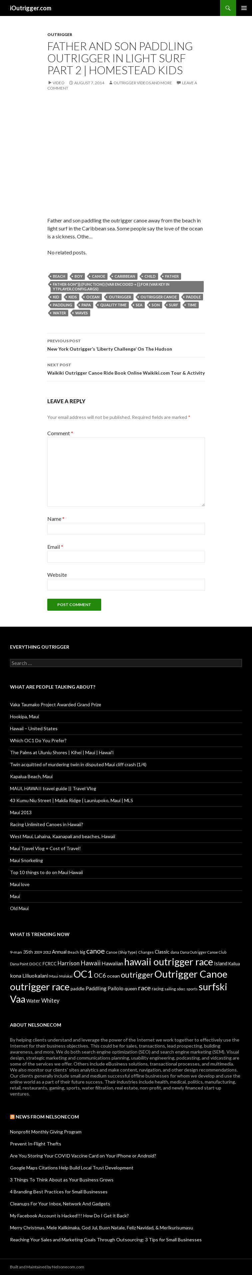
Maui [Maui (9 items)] (53, 976)
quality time (113, 305)
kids (73, 297)
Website (57, 574)
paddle (193, 297)
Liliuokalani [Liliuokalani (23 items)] (35, 975)
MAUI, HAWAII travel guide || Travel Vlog (53, 788)
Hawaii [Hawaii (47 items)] (91, 963)
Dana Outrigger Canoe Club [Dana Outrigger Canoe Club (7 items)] (203, 952)
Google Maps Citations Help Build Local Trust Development (71, 1167)
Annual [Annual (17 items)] (59, 952)
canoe (98, 276)
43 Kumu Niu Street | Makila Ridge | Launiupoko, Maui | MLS (71, 800)
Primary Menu (244, 8)
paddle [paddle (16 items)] (78, 988)
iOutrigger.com (30, 8)
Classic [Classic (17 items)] (162, 952)
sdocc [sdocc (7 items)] (181, 989)
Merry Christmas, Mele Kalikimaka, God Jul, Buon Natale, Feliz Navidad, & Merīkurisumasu (101, 1227)
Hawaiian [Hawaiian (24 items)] (112, 963)
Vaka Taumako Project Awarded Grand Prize (55, 704)
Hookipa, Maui (24, 716)
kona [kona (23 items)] (15, 975)
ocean (93, 297)
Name (56, 518)
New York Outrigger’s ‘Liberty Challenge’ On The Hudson (126, 344)
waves (81, 313)
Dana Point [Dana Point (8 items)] (19, 964)
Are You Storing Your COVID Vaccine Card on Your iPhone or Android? (83, 1155)
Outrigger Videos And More (143, 82)
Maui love (20, 884)
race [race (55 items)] (144, 988)
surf (173, 305)
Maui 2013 (21, 812)
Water (59, 313)
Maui (15, 896)
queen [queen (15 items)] (131, 988)
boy (79, 276)
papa (86, 305)
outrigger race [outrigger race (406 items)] (40, 986)
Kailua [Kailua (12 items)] (234, 963)
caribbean (125, 276)
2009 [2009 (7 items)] (38, 952)
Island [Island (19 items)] (220, 963)
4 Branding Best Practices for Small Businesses (59, 1191)
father (172, 276)
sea (139, 305)
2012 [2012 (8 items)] (47, 952)
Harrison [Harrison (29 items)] (69, 963)
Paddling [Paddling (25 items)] (96, 988)
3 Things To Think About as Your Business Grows (62, 1179)
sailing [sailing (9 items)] (170, 988)
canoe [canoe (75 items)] (95, 951)
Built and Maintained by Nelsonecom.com (47, 1266)
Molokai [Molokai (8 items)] (66, 976)
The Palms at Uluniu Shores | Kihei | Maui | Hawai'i (62, 752)
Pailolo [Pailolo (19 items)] (116, 988)
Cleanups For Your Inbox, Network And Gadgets (60, 1203)
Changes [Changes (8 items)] (146, 952)
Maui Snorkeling (26, 860)
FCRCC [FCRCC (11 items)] (50, 963)
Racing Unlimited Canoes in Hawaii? (46, 824)
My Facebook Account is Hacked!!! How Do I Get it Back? (69, 1215)
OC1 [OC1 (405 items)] (83, 974)
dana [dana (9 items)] (174, 952)
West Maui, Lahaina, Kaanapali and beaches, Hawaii (62, 836)
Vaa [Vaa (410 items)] (17, 999)
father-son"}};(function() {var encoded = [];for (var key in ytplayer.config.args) (111, 286)
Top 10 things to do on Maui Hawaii (46, 872)
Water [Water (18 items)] (33, 1001)
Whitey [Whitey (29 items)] (50, 1000)
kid (56, 297)
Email (55, 546)
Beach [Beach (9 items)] (73, 952)
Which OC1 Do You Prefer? (38, 740)
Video (59, 82)
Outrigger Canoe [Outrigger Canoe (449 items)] (190, 974)
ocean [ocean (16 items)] (113, 976)
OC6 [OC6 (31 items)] (100, 975)
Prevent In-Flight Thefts (35, 1143)
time (191, 305)
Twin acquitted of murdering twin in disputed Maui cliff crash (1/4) (78, 764)
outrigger (120, 297)
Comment (60, 433)
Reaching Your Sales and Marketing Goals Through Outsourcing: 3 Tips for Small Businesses (106, 1239)
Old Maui (19, 908)
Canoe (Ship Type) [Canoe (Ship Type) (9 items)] (121, 952)
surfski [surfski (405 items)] (213, 986)
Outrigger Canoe (158, 297)
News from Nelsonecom (47, 1116)
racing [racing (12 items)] (157, 988)
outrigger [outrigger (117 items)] (137, 974)
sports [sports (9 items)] (192, 988)
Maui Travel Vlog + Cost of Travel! (45, 848)
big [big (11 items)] (82, 952)
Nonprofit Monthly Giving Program (46, 1131)
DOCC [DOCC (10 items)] (35, 963)
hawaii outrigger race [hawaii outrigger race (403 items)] (168, 961)
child (150, 276)
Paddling (62, 305)
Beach (59, 276)
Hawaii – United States (34, 728)
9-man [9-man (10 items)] (16, 952)
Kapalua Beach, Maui (31, 776)
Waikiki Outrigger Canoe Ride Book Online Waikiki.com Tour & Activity (126, 368)
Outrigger (59, 34)
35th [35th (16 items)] (28, 952)
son (156, 305)
